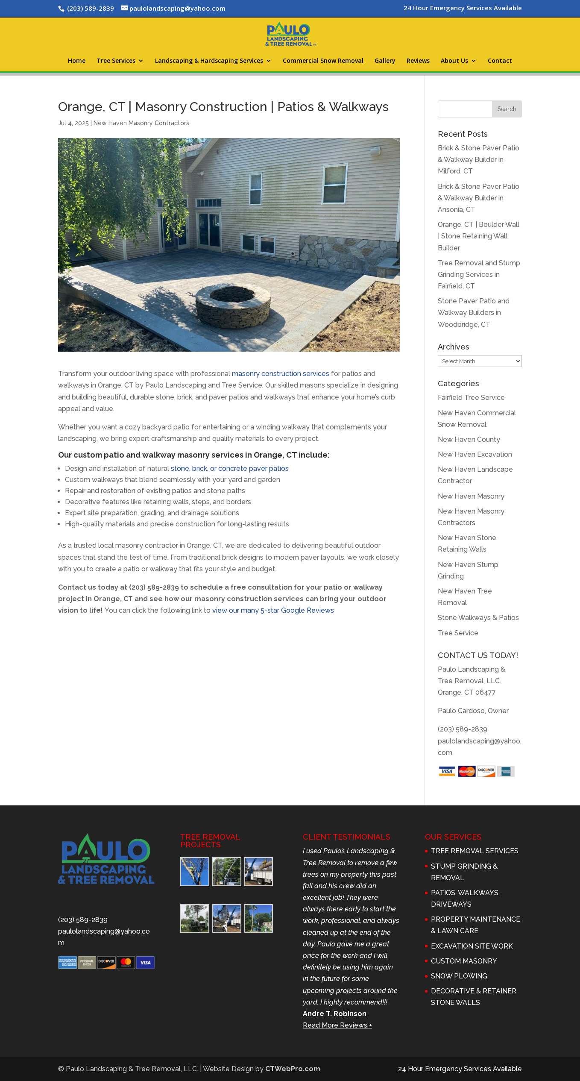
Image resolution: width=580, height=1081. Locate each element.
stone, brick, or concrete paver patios (230, 468)
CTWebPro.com (292, 1069)
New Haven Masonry (471, 496)
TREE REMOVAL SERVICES (474, 851)
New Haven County (469, 439)
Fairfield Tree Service (471, 398)
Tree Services (116, 61)
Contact (500, 61)
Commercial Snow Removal (323, 61)
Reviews (418, 61)
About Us (454, 61)
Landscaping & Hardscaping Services (209, 61)
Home (76, 61)
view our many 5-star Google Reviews (273, 610)
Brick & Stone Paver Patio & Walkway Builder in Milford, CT (478, 159)
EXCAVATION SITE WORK (472, 946)
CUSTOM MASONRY (464, 961)
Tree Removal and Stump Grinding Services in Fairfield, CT (479, 274)
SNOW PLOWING (459, 976)
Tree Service (458, 633)
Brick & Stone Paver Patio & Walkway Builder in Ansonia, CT (478, 198)
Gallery (385, 61)
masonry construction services (280, 374)
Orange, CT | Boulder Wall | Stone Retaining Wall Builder (478, 236)
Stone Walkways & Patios (478, 618)
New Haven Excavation (475, 454)
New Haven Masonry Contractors (141, 123)
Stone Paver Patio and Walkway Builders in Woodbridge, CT (474, 312)
